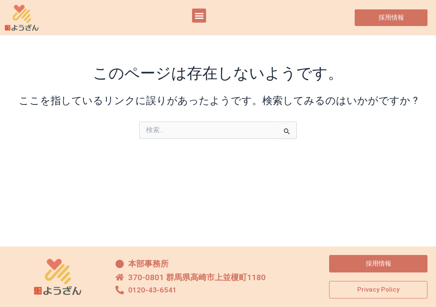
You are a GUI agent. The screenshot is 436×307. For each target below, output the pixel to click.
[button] (199, 16)
